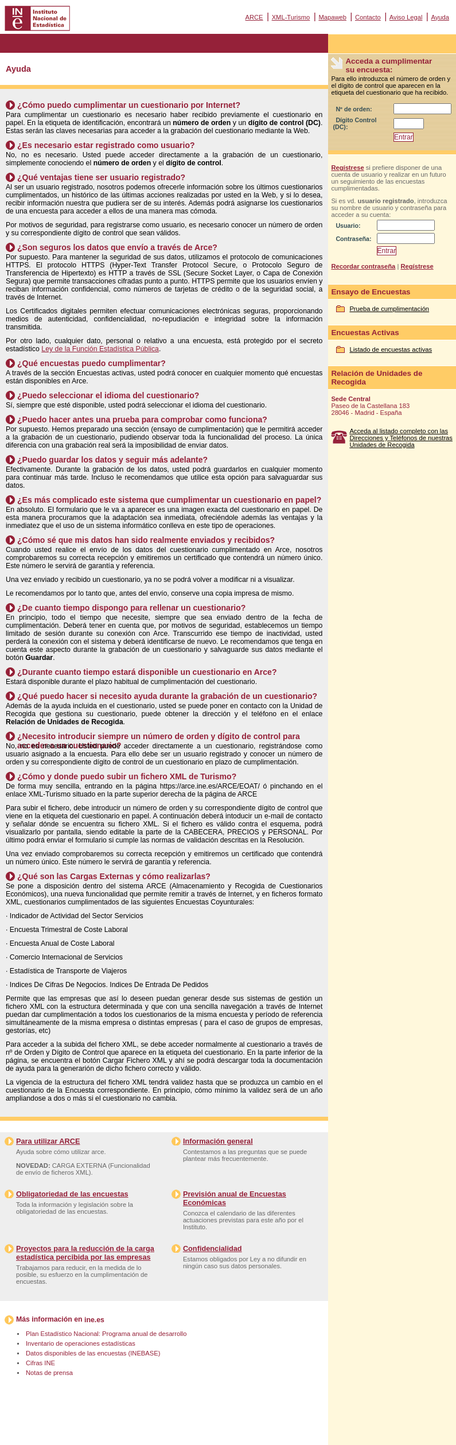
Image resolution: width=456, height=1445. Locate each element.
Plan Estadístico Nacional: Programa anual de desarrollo (106, 1333)
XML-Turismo (291, 17)
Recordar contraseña (363, 266)
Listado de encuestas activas (390, 349)
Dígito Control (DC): (354, 123)
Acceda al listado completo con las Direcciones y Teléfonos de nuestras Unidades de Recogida (401, 438)
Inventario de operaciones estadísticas (80, 1343)
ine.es (94, 1320)
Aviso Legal (406, 17)
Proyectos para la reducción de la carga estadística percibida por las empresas (85, 1252)
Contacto (368, 17)
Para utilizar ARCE (48, 1141)
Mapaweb (332, 17)
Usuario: (348, 225)
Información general (218, 1141)
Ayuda (440, 17)
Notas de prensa (49, 1372)
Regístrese (347, 167)
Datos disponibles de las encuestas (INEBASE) (93, 1353)
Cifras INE (40, 1362)
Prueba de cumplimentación (389, 308)
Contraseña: (353, 238)
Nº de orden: (354, 109)
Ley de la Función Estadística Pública (100, 349)
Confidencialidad (212, 1248)
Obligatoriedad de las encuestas (72, 1194)
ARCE (254, 17)
